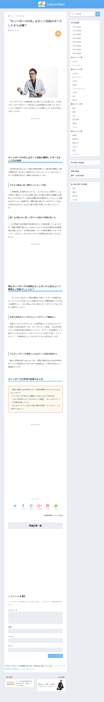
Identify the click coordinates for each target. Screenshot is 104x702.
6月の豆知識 (76, 42)
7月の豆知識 (76, 46)
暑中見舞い (76, 120)
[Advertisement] (35, 51)
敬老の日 (75, 143)
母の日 (74, 100)
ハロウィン (76, 155)
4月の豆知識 (58, 515)
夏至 (74, 109)
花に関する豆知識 (78, 163)
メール (10, 637)
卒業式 (74, 85)
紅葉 (74, 151)
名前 (10, 627)
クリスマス (76, 65)
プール (74, 127)
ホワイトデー (77, 78)
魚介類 (74, 197)
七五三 (74, 147)
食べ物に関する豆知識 (79, 185)
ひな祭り (75, 74)
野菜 (74, 189)
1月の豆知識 (76, 27)
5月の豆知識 (76, 38)
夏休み (74, 124)
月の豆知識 (75, 23)
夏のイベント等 (77, 104)
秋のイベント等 (77, 132)
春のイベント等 (77, 70)
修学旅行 (75, 140)
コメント (12, 610)
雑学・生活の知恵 (78, 176)
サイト (10, 646)
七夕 (74, 116)
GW (73, 96)
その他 (74, 201)
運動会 (74, 136)
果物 (74, 193)
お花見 (74, 81)
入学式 (74, 93)
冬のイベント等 (77, 57)
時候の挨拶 (75, 172)
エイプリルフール (78, 89)
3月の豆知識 (76, 31)
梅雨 (74, 112)
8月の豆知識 (76, 50)
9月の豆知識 (76, 53)
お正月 (74, 62)
